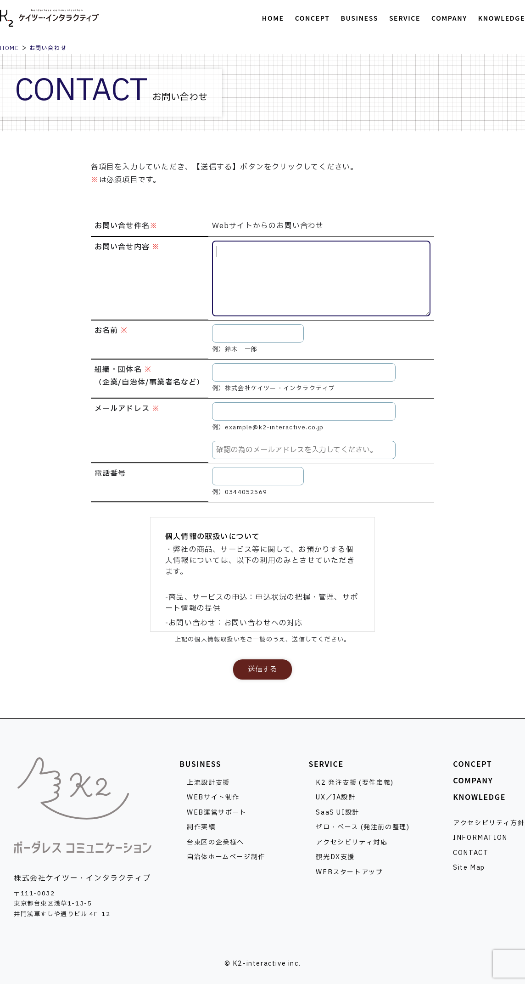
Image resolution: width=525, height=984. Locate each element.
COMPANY (473, 780)
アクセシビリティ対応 (351, 842)
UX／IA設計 (335, 797)
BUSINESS (200, 763)
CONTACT (470, 853)
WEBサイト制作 (213, 797)
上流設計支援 (208, 782)
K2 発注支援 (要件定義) (354, 782)
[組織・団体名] (304, 372)
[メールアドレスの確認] (304, 450)
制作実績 (201, 827)
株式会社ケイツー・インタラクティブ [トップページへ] (49, 18)
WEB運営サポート (216, 812)
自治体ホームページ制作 (226, 857)
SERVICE (325, 763)
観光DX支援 (335, 857)
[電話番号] (258, 476)
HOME (9, 48)
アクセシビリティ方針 (489, 823)
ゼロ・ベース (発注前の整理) (362, 827)
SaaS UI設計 (337, 812)
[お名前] (258, 333)
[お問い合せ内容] (321, 278)
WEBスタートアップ (349, 872)
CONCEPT (472, 763)
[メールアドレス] (304, 411)
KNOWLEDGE (479, 796)
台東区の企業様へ (215, 842)
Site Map (469, 867)
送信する (262, 669)
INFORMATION (480, 838)
